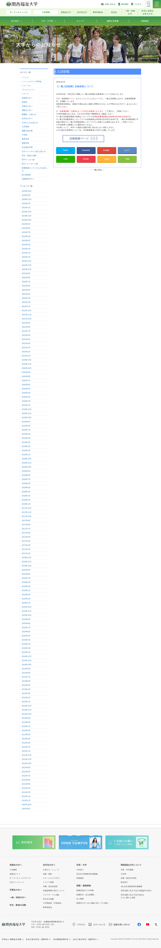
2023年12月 (26, 212)
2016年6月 (26, 582)
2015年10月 (26, 615)
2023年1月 (26, 257)
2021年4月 (26, 343)
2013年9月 (26, 718)
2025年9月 (26, 195)
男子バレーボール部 (30, 164)
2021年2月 (26, 352)
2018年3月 (26, 496)
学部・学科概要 (127, 869)
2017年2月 (26, 549)
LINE (66, 159)
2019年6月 (26, 434)
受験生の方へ (27, 110)
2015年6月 (26, 632)
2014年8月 (26, 673)
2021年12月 (26, 310)
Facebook (86, 150)
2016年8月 (26, 574)
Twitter (66, 150)
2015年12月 (26, 607)
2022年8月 (26, 277)
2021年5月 (26, 339)
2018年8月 (26, 475)
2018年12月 (26, 459)
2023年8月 (26, 228)
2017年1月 (26, 553)
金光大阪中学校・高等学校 (37, 939)
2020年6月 (26, 385)
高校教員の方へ (28, 179)
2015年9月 (26, 619)
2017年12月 (26, 508)
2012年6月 (26, 780)
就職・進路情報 (83, 885)
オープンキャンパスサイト (20, 878)
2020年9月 (26, 372)
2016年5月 (26, 586)
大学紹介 (80, 869)
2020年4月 (26, 393)
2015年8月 (26, 623)
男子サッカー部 (28, 160)
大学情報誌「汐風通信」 (53, 903)
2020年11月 (26, 364)
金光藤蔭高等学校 (60, 939)
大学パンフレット (17, 882)
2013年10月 (26, 714)
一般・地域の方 (130, 12)
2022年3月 (26, 298)
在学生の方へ (27, 118)
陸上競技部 (26, 175)
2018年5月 (26, 487)
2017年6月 (26, 533)
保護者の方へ (27, 98)
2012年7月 (26, 776)
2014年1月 (26, 702)
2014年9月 (26, 669)
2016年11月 (26, 562)
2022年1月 (26, 306)
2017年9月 (26, 520)
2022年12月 (26, 261)
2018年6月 (26, 483)
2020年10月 (26, 368)
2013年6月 (26, 730)
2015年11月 (26, 611)
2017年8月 (26, 525)
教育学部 (25, 139)
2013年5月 (26, 735)
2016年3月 (26, 595)
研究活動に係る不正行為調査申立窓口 (136, 890)
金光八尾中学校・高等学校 (84, 939)
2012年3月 (26, 792)
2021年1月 (26, 356)
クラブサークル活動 (51, 894)
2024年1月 (26, 208)
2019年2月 (26, 450)
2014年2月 (26, 697)
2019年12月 (26, 409)
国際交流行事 (27, 131)
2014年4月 (26, 689)
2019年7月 (26, 430)
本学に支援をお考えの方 (148, 12)
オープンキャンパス (19, 12)
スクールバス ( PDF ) (51, 878)
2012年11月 (26, 759)
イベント (25, 77)
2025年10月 (26, 191)
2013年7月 (26, 726)
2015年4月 (26, 640)
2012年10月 (26, 763)
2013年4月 (26, 739)
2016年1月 (26, 603)
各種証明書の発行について (54, 890)
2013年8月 (26, 722)
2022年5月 (26, 290)
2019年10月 (26, 417)
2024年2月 (26, 203)
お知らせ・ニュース (51, 869)
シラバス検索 (48, 882)
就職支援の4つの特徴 (85, 890)
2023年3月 (26, 249)
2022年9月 (26, 273)
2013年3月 (26, 743)
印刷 (127, 159)
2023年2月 (26, 253)
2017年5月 (26, 537)
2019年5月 (26, 438)
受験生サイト (15, 874)
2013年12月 (26, 706)
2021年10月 (26, 319)
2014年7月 (26, 677)
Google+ (106, 150)
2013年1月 (26, 751)
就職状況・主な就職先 (85, 894)
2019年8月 (26, 426)
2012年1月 (26, 800)
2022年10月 (26, 269)
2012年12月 (26, 755)
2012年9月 (26, 767)
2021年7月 (26, 331)
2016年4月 (26, 590)
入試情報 (46, 12)
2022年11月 (26, 265)
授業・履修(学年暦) (128, 878)
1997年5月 (26, 809)
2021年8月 (26, 327)
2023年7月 (26, 232)
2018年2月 (26, 500)
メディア (25, 94)
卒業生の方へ (27, 106)
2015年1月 (26, 652)
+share (107, 159)
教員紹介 (124, 882)
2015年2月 (26, 648)
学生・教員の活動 (29, 156)
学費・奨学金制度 (50, 886)
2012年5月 (26, 784)
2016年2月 (26, 599)
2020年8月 (26, 376)
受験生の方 (66, 12)
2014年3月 (26, 693)
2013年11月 (26, 710)
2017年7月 (26, 529)
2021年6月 (26, 335)
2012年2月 (26, 796)
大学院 (24, 135)
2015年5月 (26, 636)
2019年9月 (26, 422)
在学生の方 (82, 12)
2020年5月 (26, 389)
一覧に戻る (97, 170)
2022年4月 (26, 294)
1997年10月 (26, 805)
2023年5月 (26, 240)
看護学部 (25, 143)
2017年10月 (26, 516)
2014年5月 (26, 685)
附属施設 (80, 878)
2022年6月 (26, 286)
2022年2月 (26, 302)
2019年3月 (26, 446)
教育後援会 (98, 12)
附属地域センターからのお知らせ (34, 169)
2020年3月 (26, 397)
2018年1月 (26, 504)
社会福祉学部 (27, 147)
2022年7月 (26, 282)
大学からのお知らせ (30, 123)
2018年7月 (26, 479)
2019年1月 (26, 455)
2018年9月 (26, 471)
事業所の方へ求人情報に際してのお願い (92, 903)
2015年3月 (26, 644)
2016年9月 (26, 570)
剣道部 (24, 102)
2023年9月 (26, 224)
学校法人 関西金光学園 (11, 939)
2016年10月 (26, 566)
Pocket (86, 159)
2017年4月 (26, 541)
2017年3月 (26, 545)
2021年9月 (26, 323)
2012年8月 (26, 772)
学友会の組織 (48, 899)
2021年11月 (26, 315)
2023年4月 (26, 245)
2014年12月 (26, 656)
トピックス (26, 86)
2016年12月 (26, 557)
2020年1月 (26, 405)
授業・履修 (47, 874)
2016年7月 (26, 578)
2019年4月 (26, 442)
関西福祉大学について (131, 864)
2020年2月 (26, 401)
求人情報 (80, 898)
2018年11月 (26, 463)
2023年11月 (26, 216)
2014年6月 (26, 681)
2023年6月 (26, 236)
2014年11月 (26, 660)
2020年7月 (26, 380)
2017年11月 (26, 512)
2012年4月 (26, 788)
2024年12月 (26, 199)
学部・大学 (81, 864)
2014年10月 (26, 665)
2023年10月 (26, 220)
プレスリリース (28, 90)
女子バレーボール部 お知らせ (34, 151)
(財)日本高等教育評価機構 (87, 874)
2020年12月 (26, 360)
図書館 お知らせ (29, 114)
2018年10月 (26, 467)
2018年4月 (26, 492)
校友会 (114, 12)
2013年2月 (26, 747)
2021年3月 (26, 347)
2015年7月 (26, 627)
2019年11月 (26, 413)
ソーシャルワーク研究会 (32, 81)
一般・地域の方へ (18, 897)
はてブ (127, 150)
